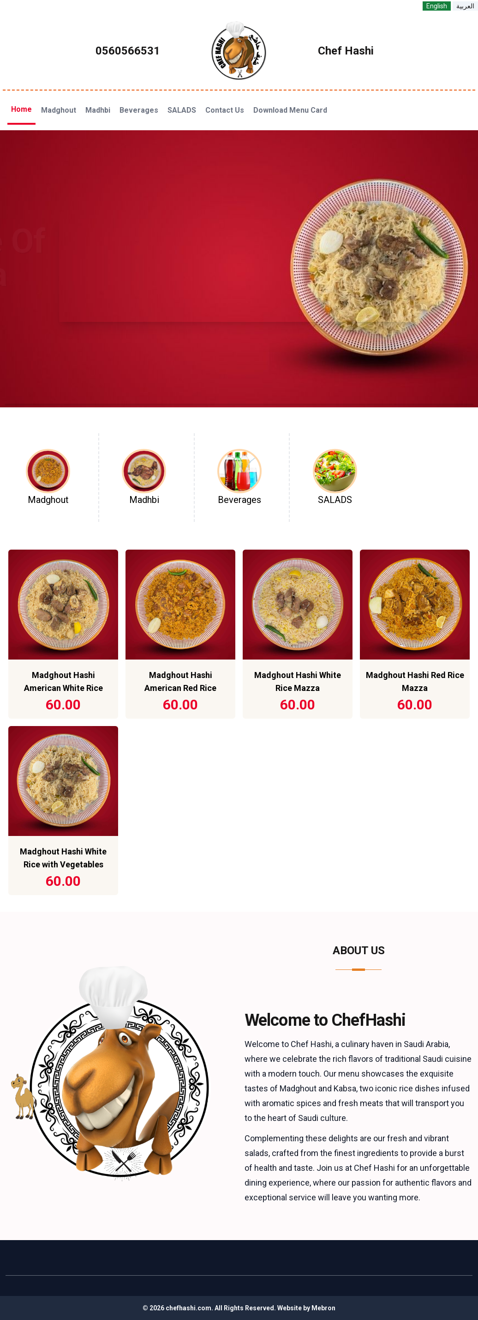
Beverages (139, 110)
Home (21, 109)
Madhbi (97, 110)
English (436, 6)
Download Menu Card (290, 110)
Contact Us (224, 110)
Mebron (323, 1308)
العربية (465, 6)
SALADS (181, 110)
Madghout (58, 110)
